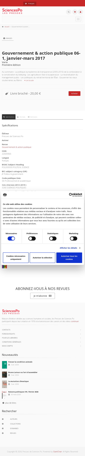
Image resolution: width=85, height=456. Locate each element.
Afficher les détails (68, 248)
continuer (75, 321)
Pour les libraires (10, 338)
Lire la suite (29, 80)
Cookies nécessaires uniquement (15, 257)
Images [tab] (7, 38)
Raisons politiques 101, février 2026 (23, 392)
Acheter (74, 93)
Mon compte (7, 346)
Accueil (7, 27)
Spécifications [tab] (8, 117)
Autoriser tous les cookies (69, 257)
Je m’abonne (43, 296)
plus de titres (9, 403)
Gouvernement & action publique (16, 147)
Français (29, 3)
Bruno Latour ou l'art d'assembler (22, 372)
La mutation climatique (18, 381)
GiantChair (57, 451)
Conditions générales (11, 342)
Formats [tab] (21, 117)
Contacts (6, 330)
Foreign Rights (8, 334)
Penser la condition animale (20, 362)
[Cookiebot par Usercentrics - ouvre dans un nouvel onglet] (71, 195)
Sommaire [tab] (32, 117)
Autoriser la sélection (42, 258)
